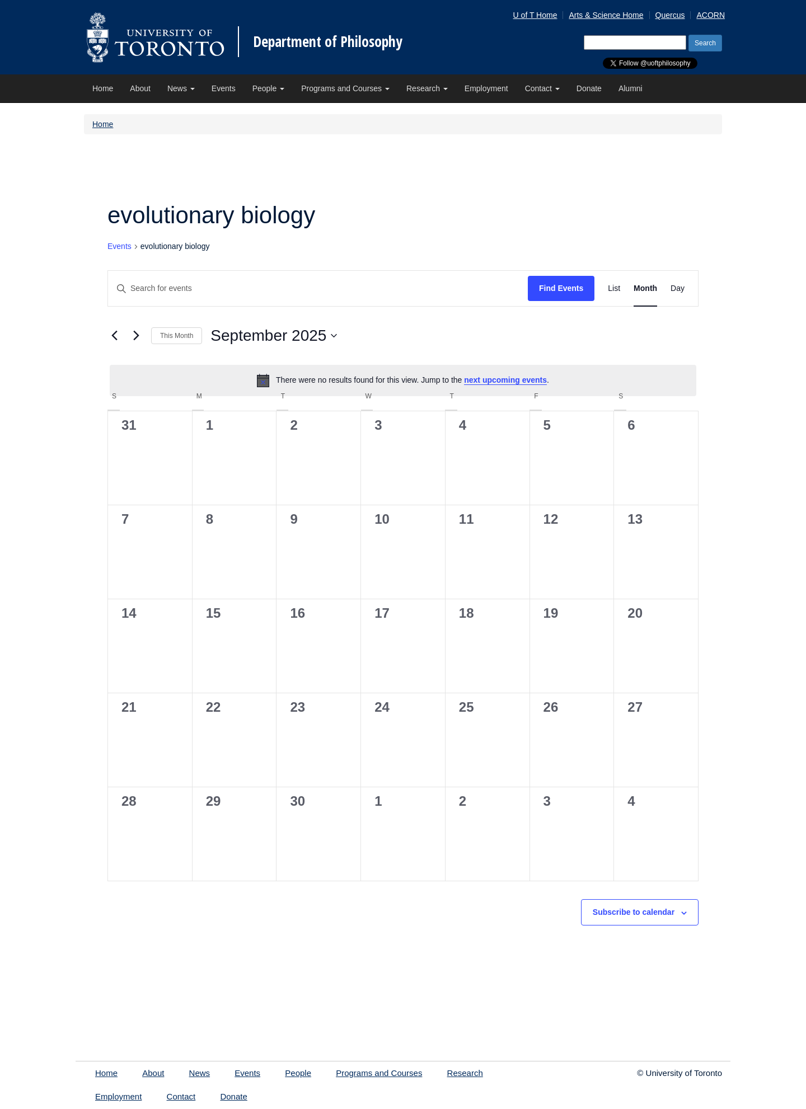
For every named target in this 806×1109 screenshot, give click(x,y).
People (268, 88)
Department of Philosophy (327, 41)
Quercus (670, 15)
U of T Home (535, 15)
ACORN (710, 15)
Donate (589, 88)
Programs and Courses (345, 88)
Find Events (561, 288)
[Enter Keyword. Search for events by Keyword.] (318, 288)
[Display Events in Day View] (678, 288)
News (181, 88)
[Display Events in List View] (614, 288)
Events (224, 88)
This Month (176, 336)
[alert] (403, 380)
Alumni (630, 88)
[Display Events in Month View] (645, 288)
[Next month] (136, 335)
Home (102, 88)
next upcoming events (505, 379)
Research (427, 88)
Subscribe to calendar (633, 912)
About (140, 88)
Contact (542, 88)
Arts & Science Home (606, 15)
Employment (486, 88)
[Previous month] (114, 335)
